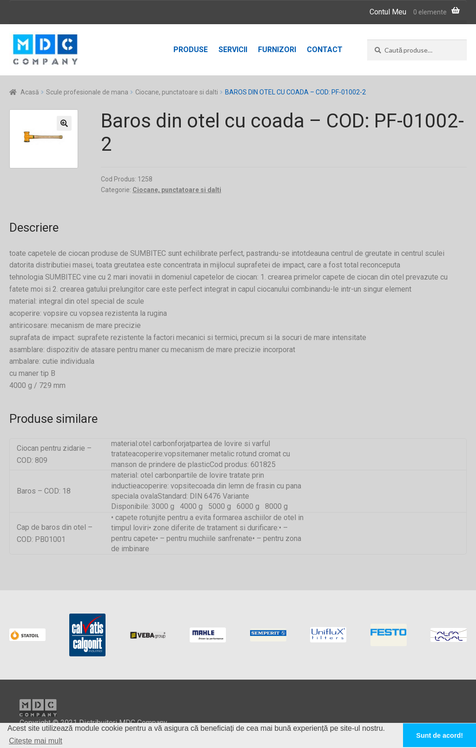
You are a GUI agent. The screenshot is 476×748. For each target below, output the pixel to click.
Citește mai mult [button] (35, 741)
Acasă (29, 92)
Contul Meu (388, 11)
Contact (325, 49)
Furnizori (277, 49)
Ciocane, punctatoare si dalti (176, 92)
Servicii (232, 49)
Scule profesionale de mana (87, 92)
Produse (190, 49)
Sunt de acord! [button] (439, 735)
